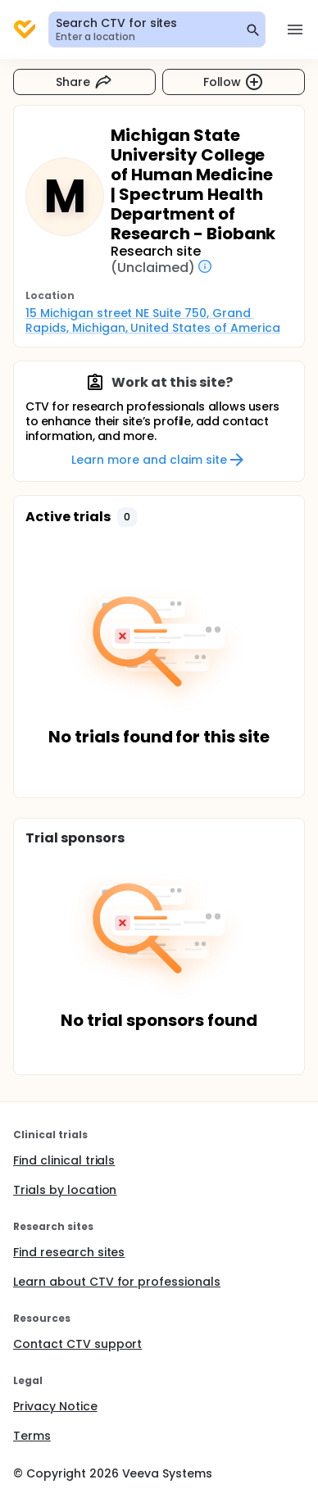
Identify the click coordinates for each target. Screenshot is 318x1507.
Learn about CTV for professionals (116, 1281)
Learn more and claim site (158, 460)
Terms (32, 1436)
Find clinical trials (64, 1160)
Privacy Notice (55, 1406)
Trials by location (64, 1190)
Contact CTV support (77, 1344)
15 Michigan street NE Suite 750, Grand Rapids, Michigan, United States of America (152, 320)
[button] (127, 517)
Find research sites (69, 1252)
